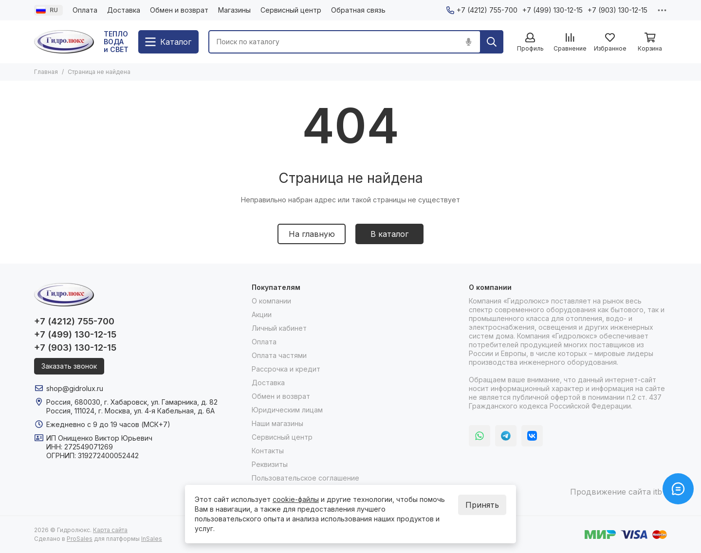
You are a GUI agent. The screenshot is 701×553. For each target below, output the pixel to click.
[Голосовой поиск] (468, 42)
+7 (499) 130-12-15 (552, 10)
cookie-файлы (296, 499)
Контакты (268, 450)
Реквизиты (270, 464)
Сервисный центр (290, 10)
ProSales (79, 538)
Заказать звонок (69, 366)
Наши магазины (277, 423)
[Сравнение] (570, 43)
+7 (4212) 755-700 (481, 10)
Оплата (85, 10)
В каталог (389, 234)
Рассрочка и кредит (286, 369)
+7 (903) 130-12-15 (617, 10)
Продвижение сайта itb (616, 491)
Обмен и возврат (179, 10)
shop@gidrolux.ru (74, 388)
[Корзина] (650, 43)
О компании (271, 301)
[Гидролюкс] (64, 42)
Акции (262, 314)
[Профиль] (530, 43)
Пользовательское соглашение (305, 478)
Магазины (234, 10)
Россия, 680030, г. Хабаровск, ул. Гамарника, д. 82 (132, 402)
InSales (151, 538)
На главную (312, 234)
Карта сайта (110, 530)
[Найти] (491, 42)
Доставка (123, 10)
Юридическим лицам (287, 410)
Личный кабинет (279, 328)
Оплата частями (279, 355)
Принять (482, 505)
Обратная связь (358, 10)
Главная (46, 71)
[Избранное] (610, 43)
